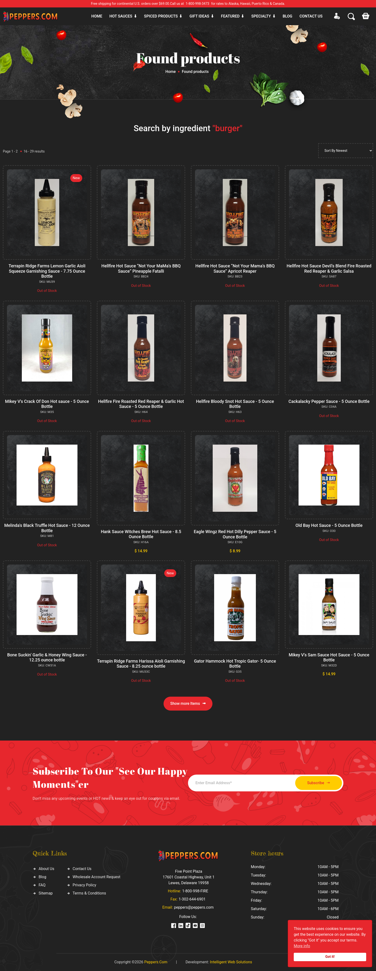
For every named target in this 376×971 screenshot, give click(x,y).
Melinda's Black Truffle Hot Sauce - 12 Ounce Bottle (47, 528)
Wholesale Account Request (96, 877)
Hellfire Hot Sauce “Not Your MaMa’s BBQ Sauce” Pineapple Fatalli (141, 268)
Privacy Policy (84, 885)
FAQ (42, 885)
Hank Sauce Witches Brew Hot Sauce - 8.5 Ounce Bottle (141, 534)
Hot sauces (120, 16)
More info (302, 946)
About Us (46, 868)
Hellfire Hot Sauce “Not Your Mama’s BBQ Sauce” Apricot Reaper (235, 268)
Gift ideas (199, 16)
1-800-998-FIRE (195, 891)
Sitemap (46, 893)
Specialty (261, 16)
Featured (230, 16)
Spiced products (161, 16)
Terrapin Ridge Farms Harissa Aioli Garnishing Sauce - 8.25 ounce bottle (141, 664)
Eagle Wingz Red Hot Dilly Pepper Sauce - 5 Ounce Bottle (234, 534)
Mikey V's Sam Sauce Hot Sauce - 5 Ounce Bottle (329, 657)
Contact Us (82, 868)
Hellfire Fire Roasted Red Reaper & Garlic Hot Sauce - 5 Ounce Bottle (141, 404)
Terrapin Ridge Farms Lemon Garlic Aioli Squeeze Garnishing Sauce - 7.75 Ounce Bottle (47, 271)
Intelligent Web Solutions (231, 962)
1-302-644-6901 (192, 899)
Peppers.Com (155, 962)
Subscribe (317, 782)
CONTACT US (311, 16)
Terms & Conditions (89, 893)
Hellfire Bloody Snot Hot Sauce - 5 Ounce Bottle (235, 404)
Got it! (330, 957)
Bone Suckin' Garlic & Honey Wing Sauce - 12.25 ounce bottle (47, 657)
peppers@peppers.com (194, 907)
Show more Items (188, 703)
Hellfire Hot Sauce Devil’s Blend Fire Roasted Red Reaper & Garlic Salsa (329, 268)
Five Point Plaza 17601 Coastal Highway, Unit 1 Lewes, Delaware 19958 (188, 877)
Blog (287, 16)
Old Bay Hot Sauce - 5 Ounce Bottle (329, 525)
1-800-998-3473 (197, 4)
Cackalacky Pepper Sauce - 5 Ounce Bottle (329, 401)
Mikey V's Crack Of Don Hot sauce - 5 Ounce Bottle (47, 404)
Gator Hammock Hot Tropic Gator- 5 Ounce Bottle (235, 664)
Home (96, 16)
